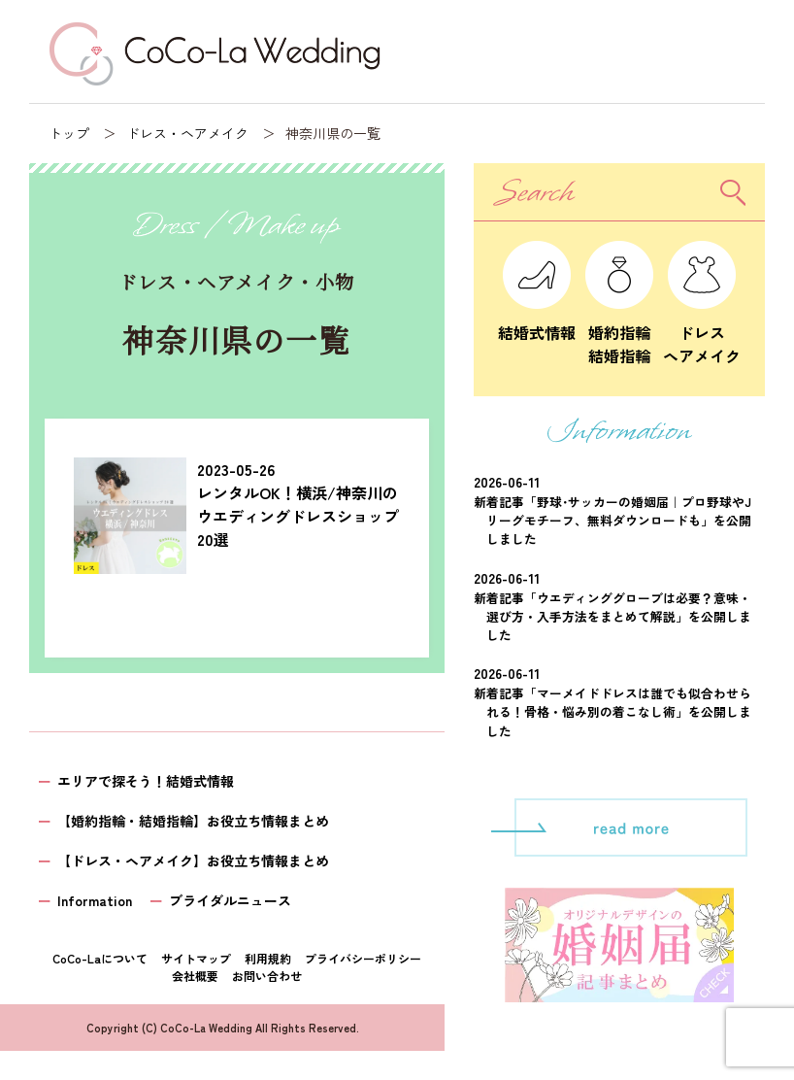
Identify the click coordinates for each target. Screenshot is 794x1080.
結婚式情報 (537, 320)
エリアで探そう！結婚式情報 (145, 781)
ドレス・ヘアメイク (187, 133)
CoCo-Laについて (100, 958)
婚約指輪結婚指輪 (619, 332)
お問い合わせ (267, 975)
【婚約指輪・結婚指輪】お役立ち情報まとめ (193, 820)
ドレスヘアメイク (702, 332)
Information (94, 900)
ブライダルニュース (230, 900)
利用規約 (268, 958)
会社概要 (195, 975)
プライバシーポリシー (363, 958)
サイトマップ (196, 958)
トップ (69, 133)
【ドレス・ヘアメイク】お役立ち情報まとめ (193, 860)
